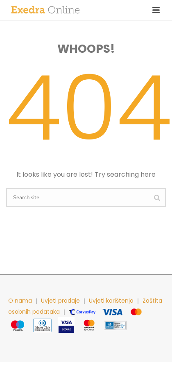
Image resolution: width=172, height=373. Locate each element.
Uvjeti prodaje (60, 301)
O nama (20, 301)
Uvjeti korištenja (111, 301)
